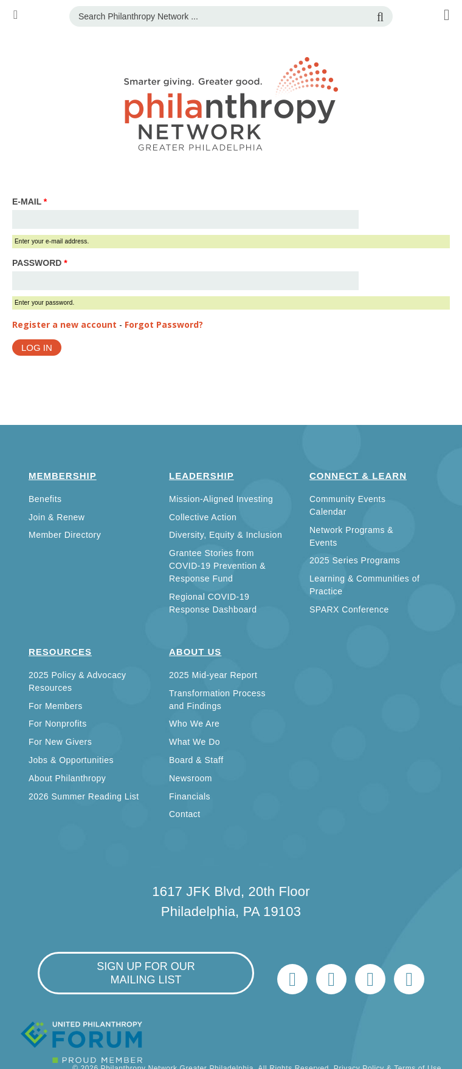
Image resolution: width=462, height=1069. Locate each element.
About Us (195, 651)
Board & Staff (196, 760)
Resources (60, 651)
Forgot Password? (164, 324)
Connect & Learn (358, 475)
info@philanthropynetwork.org (370, 979)
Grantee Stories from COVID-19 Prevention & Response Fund (217, 565)
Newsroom (190, 778)
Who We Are (194, 723)
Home (409, 979)
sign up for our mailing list (146, 973)
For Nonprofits (58, 723)
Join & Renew (56, 517)
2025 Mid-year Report (213, 675)
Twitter (292, 979)
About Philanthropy (67, 778)
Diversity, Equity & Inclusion (225, 535)
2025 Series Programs (354, 560)
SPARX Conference (349, 609)
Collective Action (202, 517)
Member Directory (65, 535)
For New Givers (60, 742)
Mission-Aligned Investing (221, 499)
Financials (189, 796)
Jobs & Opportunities (71, 760)
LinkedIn (331, 979)
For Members (56, 706)
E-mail (29, 201)
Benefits (45, 499)
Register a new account (64, 324)
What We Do (194, 742)
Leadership (201, 475)
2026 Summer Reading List (84, 796)
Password (39, 263)
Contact (185, 814)
